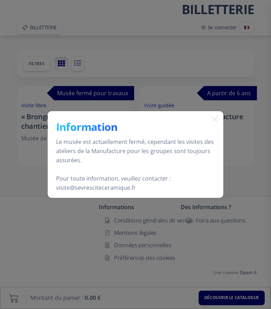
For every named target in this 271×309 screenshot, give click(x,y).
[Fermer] (212, 128)
